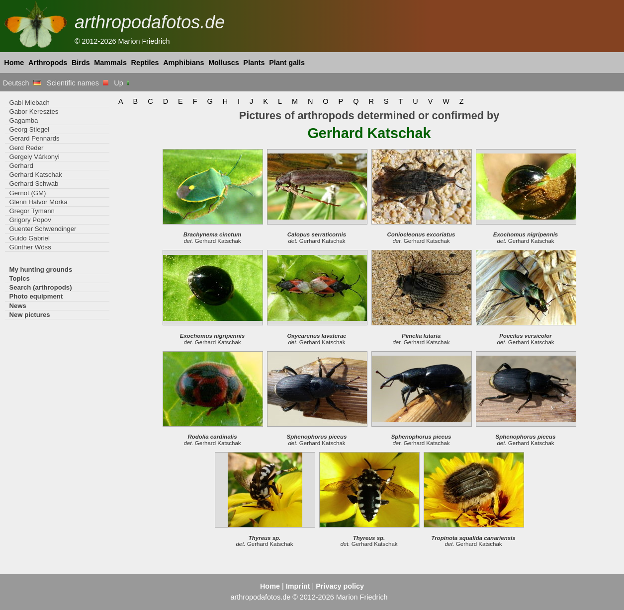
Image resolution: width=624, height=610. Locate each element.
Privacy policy (340, 586)
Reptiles (145, 63)
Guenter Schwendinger (42, 228)
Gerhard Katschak (35, 174)
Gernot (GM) (27, 193)
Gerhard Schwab (33, 183)
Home (14, 63)
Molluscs (223, 63)
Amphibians (183, 63)
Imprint (298, 586)
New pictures (29, 314)
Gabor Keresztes (33, 111)
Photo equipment (36, 296)
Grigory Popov (30, 220)
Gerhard (21, 165)
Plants (254, 63)
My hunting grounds (40, 269)
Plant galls (287, 63)
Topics (19, 278)
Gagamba (23, 120)
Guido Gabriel (29, 238)
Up (122, 83)
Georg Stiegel (29, 129)
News (17, 305)
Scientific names (77, 83)
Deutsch (22, 83)
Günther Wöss (30, 247)
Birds (81, 63)
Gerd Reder (26, 148)
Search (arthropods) (40, 287)
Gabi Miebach (29, 102)
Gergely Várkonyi (34, 156)
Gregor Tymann (32, 211)
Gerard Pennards (34, 138)
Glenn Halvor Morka (38, 202)
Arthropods (47, 63)
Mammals (110, 63)
